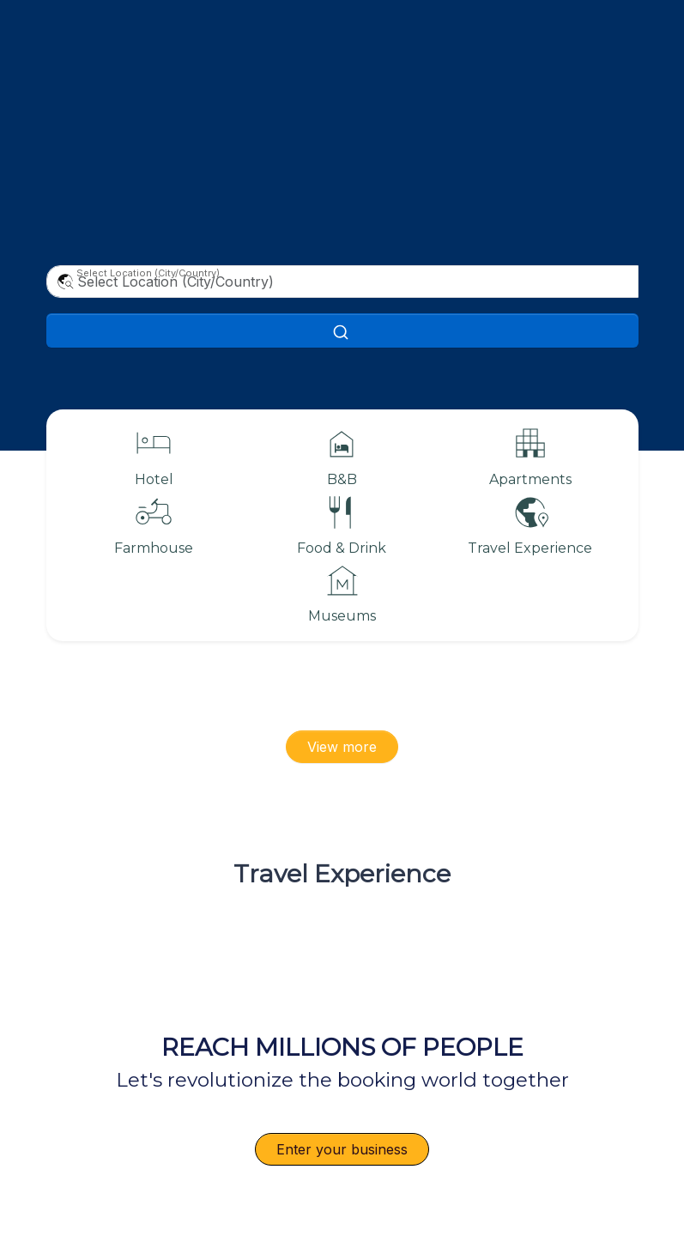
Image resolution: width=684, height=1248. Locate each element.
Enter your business (342, 1149)
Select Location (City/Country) (148, 273)
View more (342, 746)
